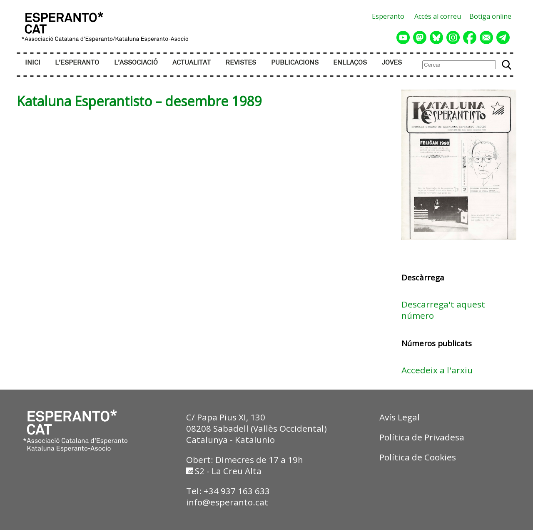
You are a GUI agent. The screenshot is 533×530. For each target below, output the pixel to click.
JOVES (392, 63)
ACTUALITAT (191, 63)
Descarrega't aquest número (443, 309)
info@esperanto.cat (227, 502)
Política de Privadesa (421, 437)
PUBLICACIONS (295, 63)
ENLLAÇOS (350, 63)
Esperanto (388, 16)
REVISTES (240, 63)
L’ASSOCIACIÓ (136, 63)
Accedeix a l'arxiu (437, 370)
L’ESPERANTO (77, 63)
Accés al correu (437, 16)
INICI (32, 63)
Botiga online (490, 16)
